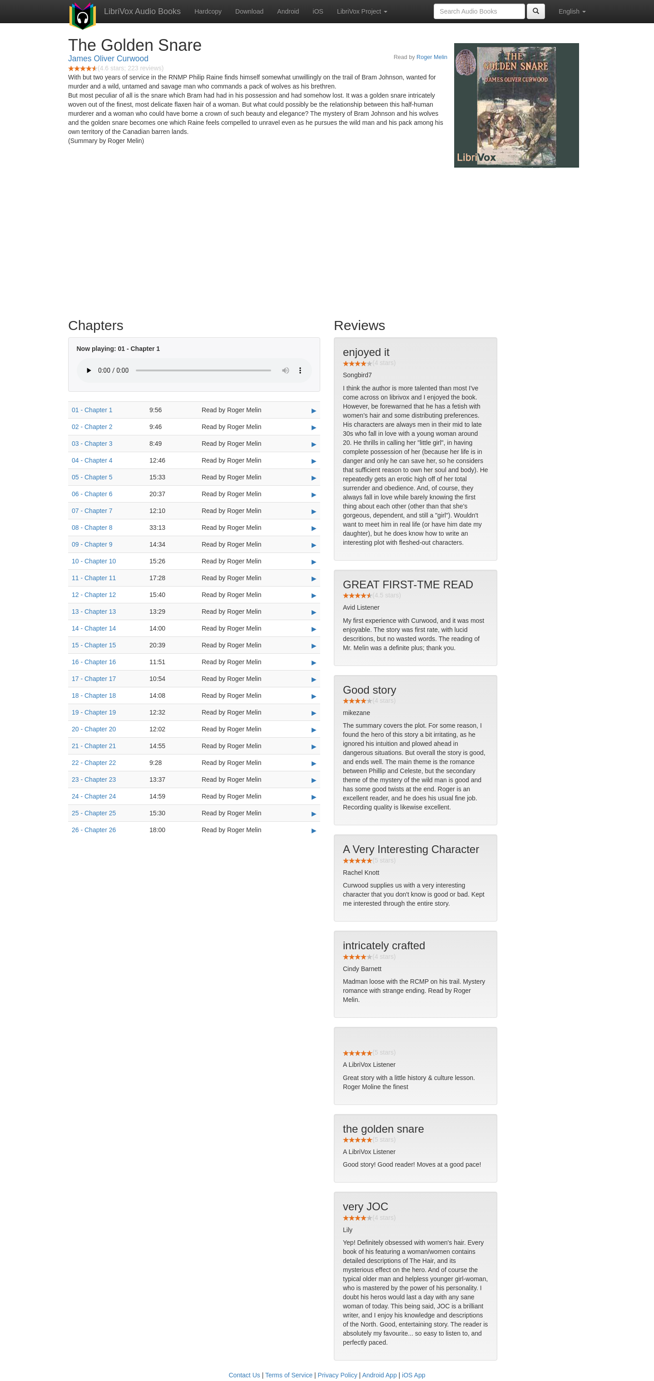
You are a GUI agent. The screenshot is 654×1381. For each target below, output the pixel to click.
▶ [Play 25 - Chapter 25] (314, 813)
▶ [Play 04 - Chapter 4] (314, 461)
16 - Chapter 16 (94, 662)
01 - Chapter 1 (92, 410)
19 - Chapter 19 (94, 712)
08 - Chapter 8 (92, 527)
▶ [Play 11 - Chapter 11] (314, 578)
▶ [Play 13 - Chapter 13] (314, 612)
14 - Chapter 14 (94, 628)
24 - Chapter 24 (94, 796)
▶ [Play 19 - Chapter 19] (314, 713)
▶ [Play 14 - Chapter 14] (314, 629)
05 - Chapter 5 (92, 477)
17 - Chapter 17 (94, 678)
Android (288, 11)
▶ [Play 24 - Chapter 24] (314, 797)
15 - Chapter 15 (94, 645)
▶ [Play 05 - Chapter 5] (314, 477)
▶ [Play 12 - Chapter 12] (314, 595)
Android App (379, 1375)
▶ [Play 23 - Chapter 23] (314, 780)
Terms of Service (288, 1375)
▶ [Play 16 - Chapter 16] (314, 662)
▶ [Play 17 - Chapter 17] (314, 679)
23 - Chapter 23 (94, 779)
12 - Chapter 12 (94, 594)
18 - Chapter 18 (94, 695)
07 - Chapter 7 (92, 510)
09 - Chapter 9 (92, 544)
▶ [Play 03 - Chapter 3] (314, 444)
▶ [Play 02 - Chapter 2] (314, 427)
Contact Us (244, 1375)
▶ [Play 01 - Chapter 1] (314, 410)
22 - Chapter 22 (94, 762)
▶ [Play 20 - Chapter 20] (314, 729)
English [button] (572, 11)
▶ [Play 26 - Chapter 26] (314, 830)
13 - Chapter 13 (94, 611)
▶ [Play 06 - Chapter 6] (314, 494)
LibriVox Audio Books (142, 11)
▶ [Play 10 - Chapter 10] (314, 561)
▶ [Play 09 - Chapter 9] (314, 545)
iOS (318, 11)
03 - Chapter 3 (92, 443)
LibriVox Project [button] (362, 11)
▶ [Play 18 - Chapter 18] (314, 696)
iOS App (413, 1375)
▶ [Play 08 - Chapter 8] (314, 528)
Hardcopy (208, 11)
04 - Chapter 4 (92, 460)
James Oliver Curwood (108, 58)
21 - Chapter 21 (94, 746)
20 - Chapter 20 (94, 729)
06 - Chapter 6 (92, 494)
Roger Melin (431, 57)
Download (249, 11)
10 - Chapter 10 (94, 561)
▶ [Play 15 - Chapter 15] (314, 645)
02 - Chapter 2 (92, 426)
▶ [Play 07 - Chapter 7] (314, 511)
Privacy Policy (337, 1375)
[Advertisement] (327, 240)
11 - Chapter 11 (94, 578)
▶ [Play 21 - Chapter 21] (314, 746)
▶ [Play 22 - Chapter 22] (314, 763)
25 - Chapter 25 (94, 813)
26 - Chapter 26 (94, 830)
